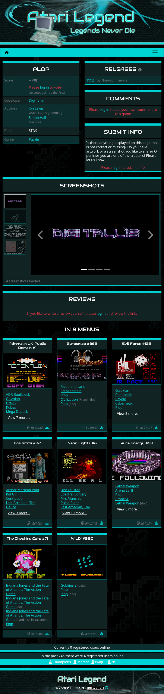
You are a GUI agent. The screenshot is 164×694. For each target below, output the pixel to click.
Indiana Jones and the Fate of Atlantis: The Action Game (27, 589)
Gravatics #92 (27, 443)
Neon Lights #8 (82, 443)
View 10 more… (74, 513)
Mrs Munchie (71, 498)
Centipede (123, 394)
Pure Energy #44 (136, 443)
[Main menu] (155, 52)
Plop (64, 395)
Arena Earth (124, 490)
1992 (90, 80)
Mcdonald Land (73, 386)
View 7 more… (19, 417)
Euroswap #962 (82, 343)
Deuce (11, 507)
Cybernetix (124, 403)
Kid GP (11, 494)
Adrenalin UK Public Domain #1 (27, 345)
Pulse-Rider (70, 502)
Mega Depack (17, 411)
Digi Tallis (36, 100)
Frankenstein (71, 391)
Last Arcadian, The (20, 502)
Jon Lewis (36, 108)
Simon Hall (37, 117)
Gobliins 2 (68, 585)
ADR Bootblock (18, 394)
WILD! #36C (82, 538)
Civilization (69, 399)
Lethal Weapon (127, 486)
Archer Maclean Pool (22, 490)
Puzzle (34, 139)
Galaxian (13, 398)
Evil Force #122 (136, 343)
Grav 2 (11, 403)
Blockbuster (70, 490)
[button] (40, 234)
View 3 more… (128, 413)
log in (44, 87)
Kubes (11, 407)
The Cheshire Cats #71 (27, 538)
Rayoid (120, 399)
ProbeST (122, 499)
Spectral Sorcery (73, 494)
